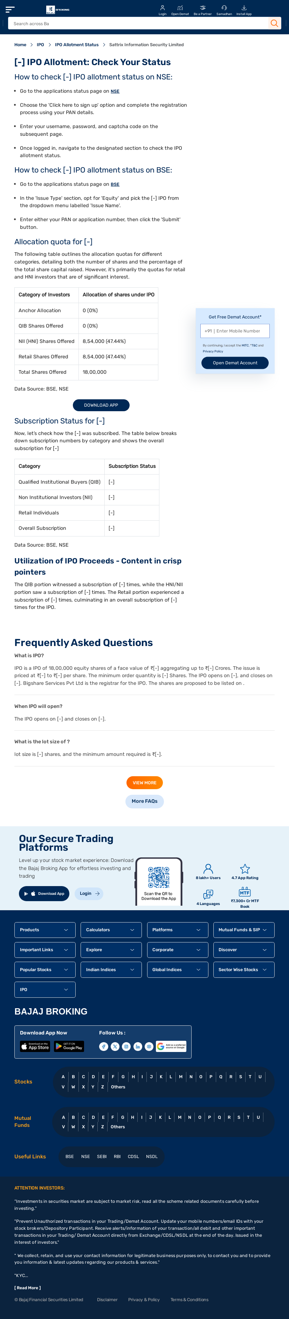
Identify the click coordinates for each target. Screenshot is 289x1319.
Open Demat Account (235, 362)
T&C (254, 345)
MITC (245, 345)
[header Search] (137, 23)
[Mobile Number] (235, 330)
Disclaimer (107, 1299)
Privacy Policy (213, 351)
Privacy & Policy (144, 1299)
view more (145, 782)
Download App (101, 405)
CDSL (133, 1156)
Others (118, 1086)
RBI (117, 1156)
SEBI (101, 1156)
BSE (115, 184)
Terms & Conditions (189, 1299)
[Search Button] (274, 23)
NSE (115, 91)
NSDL (152, 1156)
